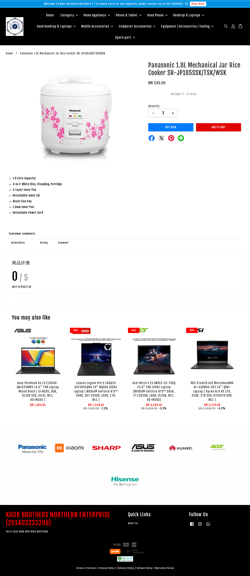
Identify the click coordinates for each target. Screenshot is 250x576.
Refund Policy (144, 568)
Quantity (154, 106)
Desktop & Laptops (188, 15)
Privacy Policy (107, 568)
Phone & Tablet (129, 15)
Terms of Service (86, 568)
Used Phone (157, 15)
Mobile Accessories (97, 26)
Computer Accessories (137, 26)
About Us (133, 523)
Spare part (125, 37)
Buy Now (170, 127)
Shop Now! (198, 3)
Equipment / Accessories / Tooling (187, 26)
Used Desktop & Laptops (56, 26)
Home (50, 15)
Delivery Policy (125, 568)
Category (69, 15)
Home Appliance (97, 15)
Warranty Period (164, 568)
